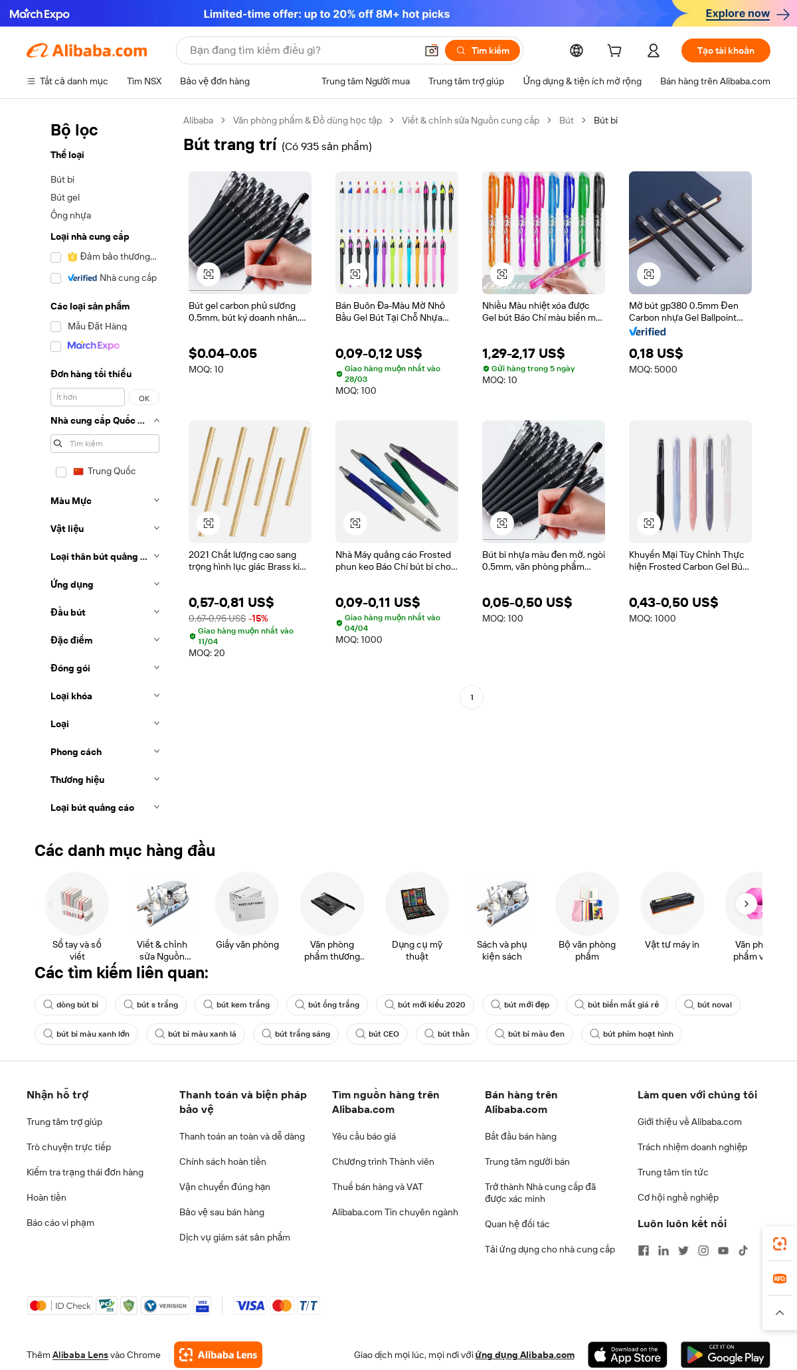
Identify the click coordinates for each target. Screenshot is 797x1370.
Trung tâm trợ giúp (64, 1121)
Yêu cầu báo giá (364, 1136)
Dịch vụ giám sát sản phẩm (234, 1237)
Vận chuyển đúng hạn (224, 1186)
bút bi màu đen (530, 1034)
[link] (779, 1244)
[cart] (617, 52)
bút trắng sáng (296, 1034)
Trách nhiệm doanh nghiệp (692, 1147)
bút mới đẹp (520, 1004)
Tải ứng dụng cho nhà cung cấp (550, 1249)
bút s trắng (151, 1004)
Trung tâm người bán (527, 1161)
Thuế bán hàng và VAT (377, 1186)
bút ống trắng (327, 1004)
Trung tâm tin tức (673, 1172)
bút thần (447, 1034)
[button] (432, 50)
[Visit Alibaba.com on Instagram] (703, 1250)
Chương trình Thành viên (383, 1161)
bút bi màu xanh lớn (86, 1034)
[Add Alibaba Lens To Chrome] (218, 1354)
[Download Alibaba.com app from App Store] (627, 1354)
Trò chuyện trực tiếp (69, 1147)
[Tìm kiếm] (482, 50)
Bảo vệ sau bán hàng (221, 1212)
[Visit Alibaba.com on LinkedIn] (663, 1250)
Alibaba (198, 120)
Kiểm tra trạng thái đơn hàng (85, 1172)
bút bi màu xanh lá (195, 1034)
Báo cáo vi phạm (60, 1222)
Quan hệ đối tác (517, 1224)
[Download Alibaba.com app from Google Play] (725, 1354)
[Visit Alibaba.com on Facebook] (644, 1250)
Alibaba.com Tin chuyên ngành (395, 1212)
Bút (566, 120)
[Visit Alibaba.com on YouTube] (723, 1250)
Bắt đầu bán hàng (521, 1136)
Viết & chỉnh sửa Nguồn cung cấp (470, 120)
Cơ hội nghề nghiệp (678, 1197)
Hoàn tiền (46, 1197)
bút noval (708, 1004)
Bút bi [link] (606, 120)
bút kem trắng (236, 1004)
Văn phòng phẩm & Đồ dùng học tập (307, 120)
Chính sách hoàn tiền (222, 1161)
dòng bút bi (70, 1004)
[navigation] (101, 467)
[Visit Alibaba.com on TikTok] (743, 1250)
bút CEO (377, 1034)
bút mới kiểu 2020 (425, 1004)
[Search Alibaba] (301, 50)
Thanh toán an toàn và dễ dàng (242, 1136)
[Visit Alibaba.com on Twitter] (683, 1250)
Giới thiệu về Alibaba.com (690, 1121)
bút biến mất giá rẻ (617, 1004)
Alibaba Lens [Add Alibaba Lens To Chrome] (80, 1354)
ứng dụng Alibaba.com (525, 1354)
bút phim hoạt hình (631, 1034)
